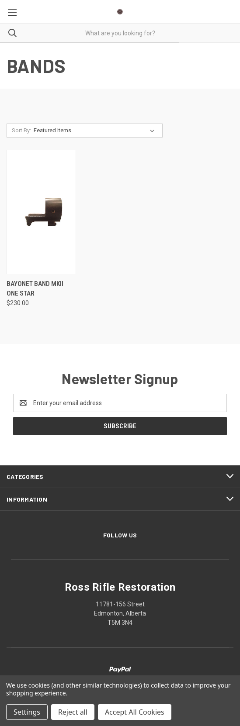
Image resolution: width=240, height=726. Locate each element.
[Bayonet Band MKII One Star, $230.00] (41, 211)
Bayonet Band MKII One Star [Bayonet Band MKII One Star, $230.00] (35, 289)
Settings (27, 712)
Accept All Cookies (134, 712)
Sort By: (21, 130)
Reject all (72, 712)
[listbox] (95, 130)
